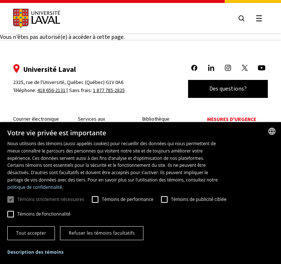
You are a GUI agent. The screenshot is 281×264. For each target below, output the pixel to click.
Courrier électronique (36, 118)
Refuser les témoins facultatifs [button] (102, 233)
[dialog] (140, 193)
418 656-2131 (51, 90)
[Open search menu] (241, 18)
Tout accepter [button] (31, 233)
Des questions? (228, 88)
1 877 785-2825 (109, 90)
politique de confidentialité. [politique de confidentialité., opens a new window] (35, 187)
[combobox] (272, 131)
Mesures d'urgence (231, 119)
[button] (35, 252)
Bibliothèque (155, 118)
